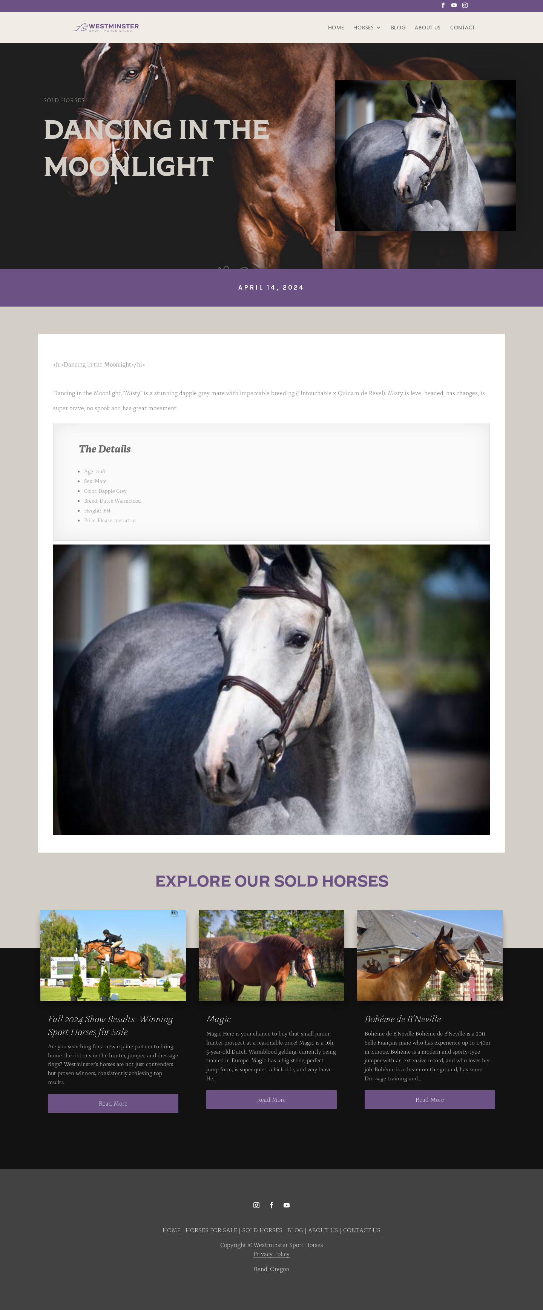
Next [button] (480, 690)
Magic (218, 1018)
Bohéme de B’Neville (403, 1018)
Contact (462, 28)
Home (336, 28)
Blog (398, 28)
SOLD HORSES (262, 1230)
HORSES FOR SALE (211, 1230)
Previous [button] (62, 690)
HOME (172, 1230)
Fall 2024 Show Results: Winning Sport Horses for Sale (110, 1024)
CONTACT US (361, 1230)
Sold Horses (64, 100)
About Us (428, 28)
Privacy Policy (271, 1253)
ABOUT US (323, 1230)
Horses (363, 28)
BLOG (295, 1230)
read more (113, 1103)
